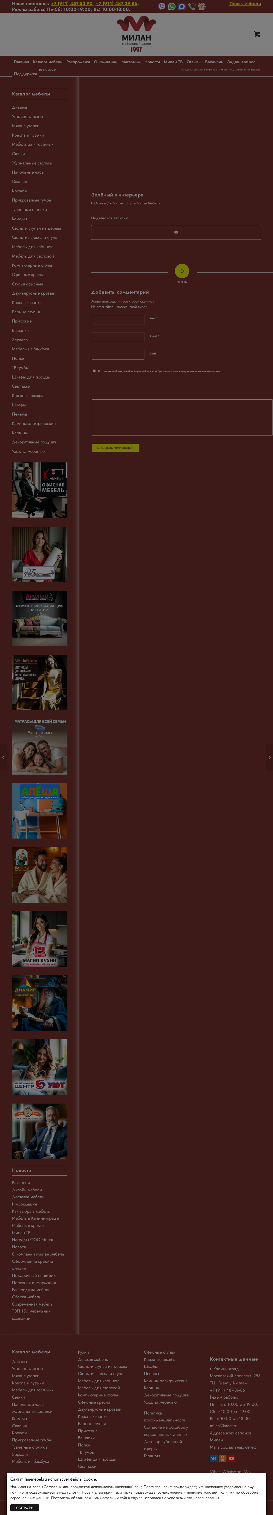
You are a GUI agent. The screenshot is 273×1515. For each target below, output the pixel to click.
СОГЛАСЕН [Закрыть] (25, 1507)
